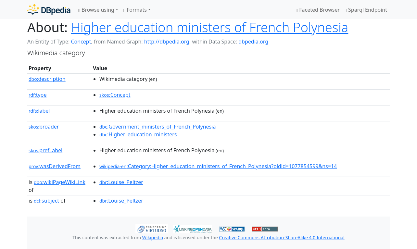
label (39, 110)
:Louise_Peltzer (121, 182)
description (47, 78)
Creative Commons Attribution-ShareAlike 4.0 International (281, 237)
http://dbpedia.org (166, 41)
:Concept (115, 94)
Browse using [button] (96, 9)
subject (46, 200)
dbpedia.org (253, 41)
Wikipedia (152, 237)
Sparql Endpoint (366, 9)
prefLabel (45, 150)
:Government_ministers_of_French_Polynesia (157, 126)
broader (44, 126)
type (38, 94)
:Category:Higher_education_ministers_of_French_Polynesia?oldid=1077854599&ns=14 (218, 166)
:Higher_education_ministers (138, 134)
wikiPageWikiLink (59, 182)
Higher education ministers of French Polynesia (209, 27)
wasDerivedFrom (55, 166)
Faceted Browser (318, 9)
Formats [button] (135, 9)
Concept (81, 41)
